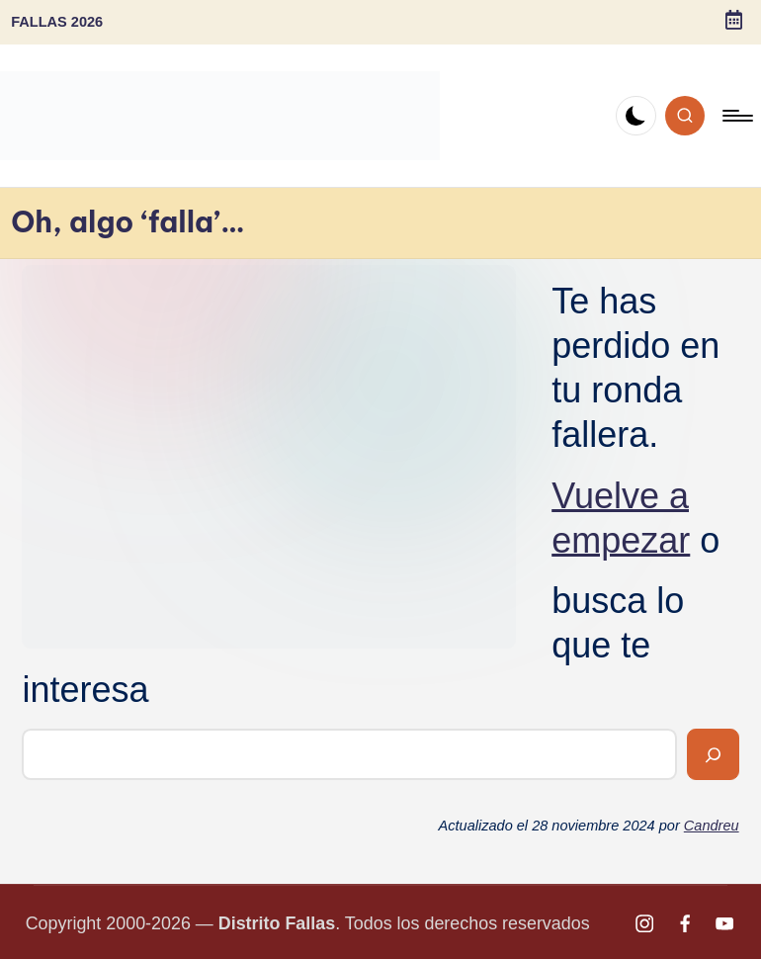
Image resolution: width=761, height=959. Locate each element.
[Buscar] (712, 754)
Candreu (711, 825)
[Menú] (736, 116)
